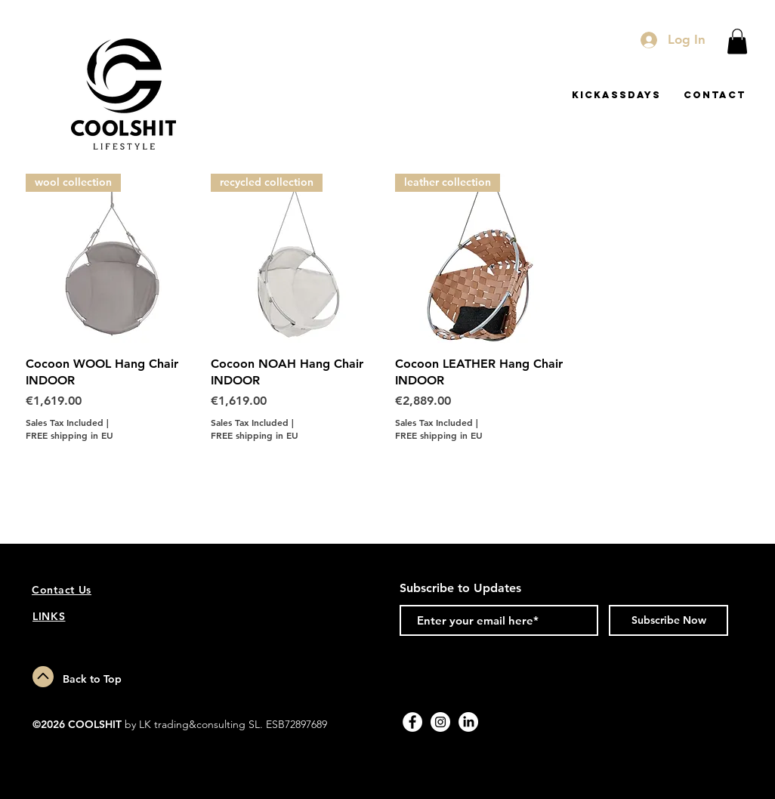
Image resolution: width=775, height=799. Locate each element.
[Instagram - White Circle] (440, 722)
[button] (737, 41)
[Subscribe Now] (668, 620)
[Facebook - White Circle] (412, 722)
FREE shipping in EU (69, 435)
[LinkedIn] (468, 722)
